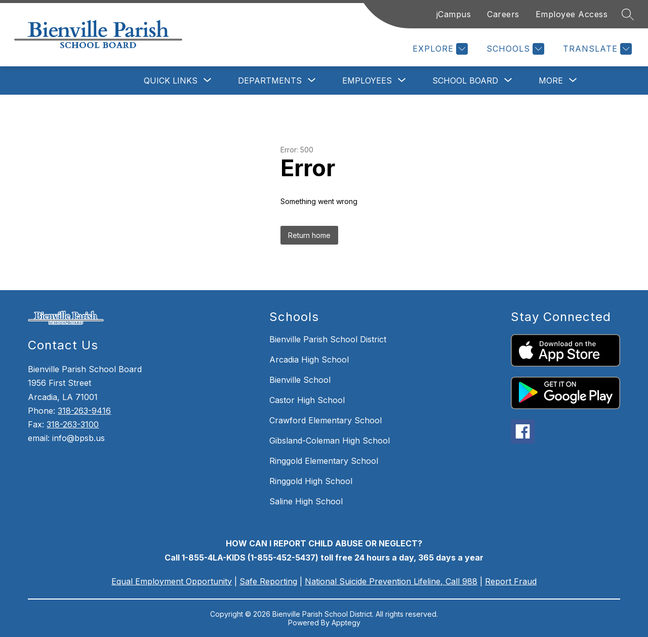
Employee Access (572, 14)
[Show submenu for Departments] (270, 80)
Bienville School (300, 380)
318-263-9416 (84, 411)
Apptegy (346, 622)
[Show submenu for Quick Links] (170, 80)
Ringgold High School (310, 481)
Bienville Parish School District (327, 339)
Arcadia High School (309, 359)
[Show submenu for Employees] (367, 80)
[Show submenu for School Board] (465, 80)
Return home (309, 235)
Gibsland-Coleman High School (329, 440)
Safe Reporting (268, 581)
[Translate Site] (596, 49)
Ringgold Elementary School (323, 461)
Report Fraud (511, 581)
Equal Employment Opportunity (171, 581)
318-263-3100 (73, 424)
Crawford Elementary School (325, 420)
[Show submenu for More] (551, 80)
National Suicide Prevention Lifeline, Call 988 (391, 581)
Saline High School (306, 501)
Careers (503, 14)
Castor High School (307, 400)
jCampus (453, 14)
